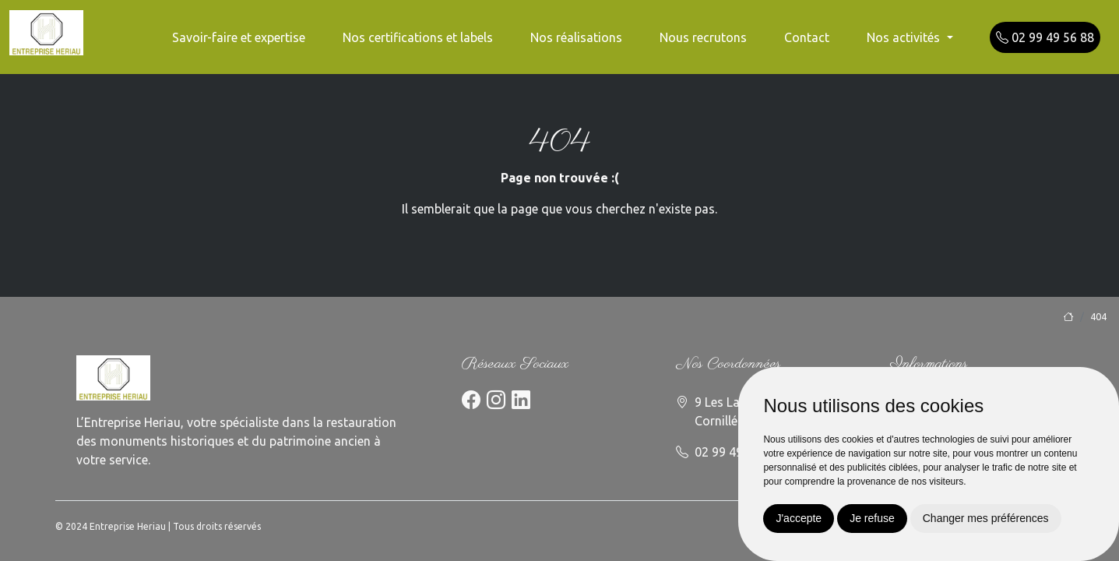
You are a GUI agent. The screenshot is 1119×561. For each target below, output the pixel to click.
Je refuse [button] (872, 518)
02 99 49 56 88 (1045, 37)
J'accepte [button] (799, 518)
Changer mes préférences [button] (986, 518)
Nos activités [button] (905, 37)
